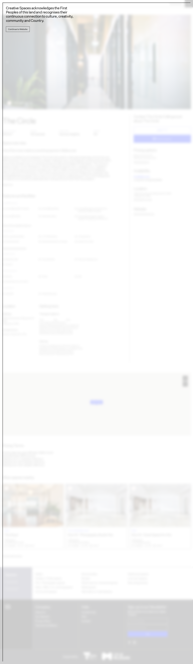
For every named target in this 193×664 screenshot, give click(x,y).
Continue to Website (17, 29)
